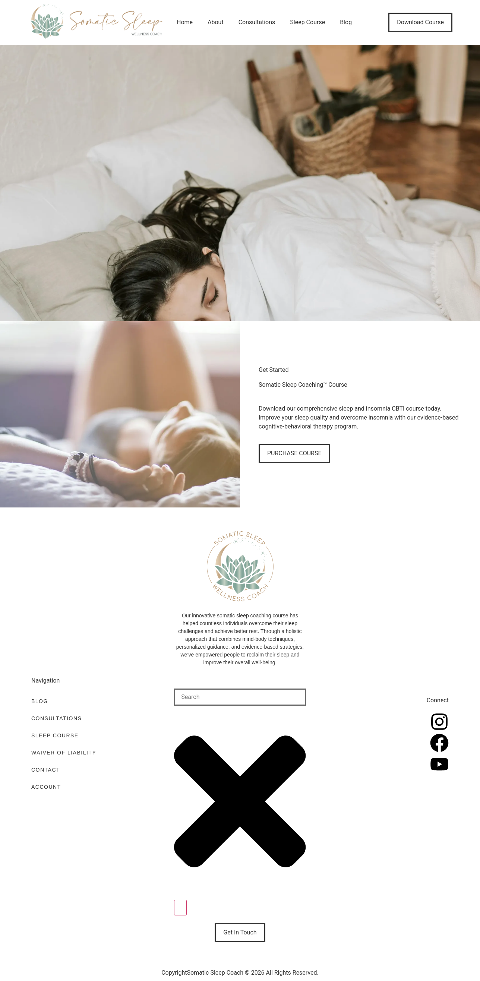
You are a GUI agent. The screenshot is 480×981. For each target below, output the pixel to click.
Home (185, 22)
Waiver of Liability (63, 753)
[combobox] (240, 697)
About (216, 22)
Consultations (257, 22)
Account (46, 787)
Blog (346, 22)
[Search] (180, 907)
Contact (45, 770)
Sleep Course (307, 22)
